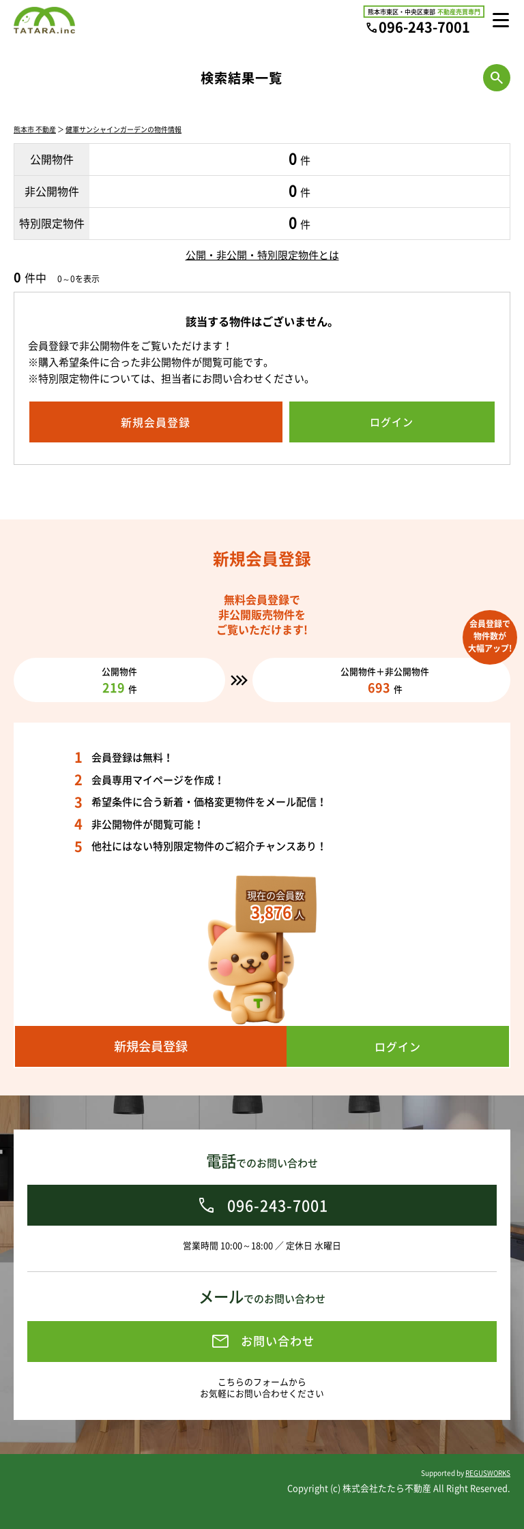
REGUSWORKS (487, 1473)
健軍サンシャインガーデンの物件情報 (123, 129)
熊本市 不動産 (35, 129)
